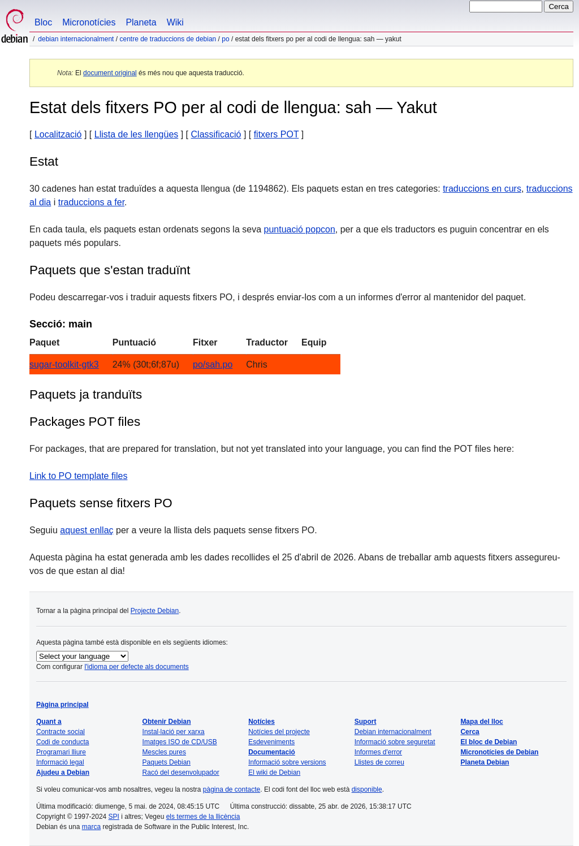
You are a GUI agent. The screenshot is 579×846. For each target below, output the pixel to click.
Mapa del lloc (481, 722)
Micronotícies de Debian (499, 752)
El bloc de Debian (488, 742)
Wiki (175, 22)
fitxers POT (276, 134)
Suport (366, 722)
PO (225, 39)
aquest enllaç (86, 530)
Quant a (49, 722)
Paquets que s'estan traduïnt (109, 270)
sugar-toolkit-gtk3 (64, 364)
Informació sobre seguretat (395, 742)
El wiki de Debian (274, 772)
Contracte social (60, 732)
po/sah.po (212, 364)
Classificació (216, 134)
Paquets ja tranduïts (85, 394)
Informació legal (60, 762)
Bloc (43, 22)
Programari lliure (61, 752)
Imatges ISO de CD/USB (179, 742)
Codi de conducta (62, 742)
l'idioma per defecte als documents (136, 667)
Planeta (141, 22)
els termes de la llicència (203, 817)
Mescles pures (164, 752)
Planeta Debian (484, 762)
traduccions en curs (482, 188)
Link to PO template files (78, 476)
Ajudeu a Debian (62, 772)
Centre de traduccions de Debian (167, 39)
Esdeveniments (271, 742)
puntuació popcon (299, 229)
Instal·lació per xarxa (173, 732)
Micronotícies (88, 22)
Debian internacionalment (76, 39)
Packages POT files (84, 422)
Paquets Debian (166, 762)
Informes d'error (378, 752)
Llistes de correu (379, 762)
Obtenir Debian (166, 722)
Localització (58, 134)
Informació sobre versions (287, 762)
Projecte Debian (155, 611)
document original (110, 73)
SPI (114, 817)
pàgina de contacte (231, 789)
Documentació (271, 752)
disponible (367, 789)
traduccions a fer (91, 202)
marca (91, 827)
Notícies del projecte (279, 732)
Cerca (469, 732)
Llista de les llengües (136, 134)
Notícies (261, 722)
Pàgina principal (62, 705)
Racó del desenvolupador (180, 772)
